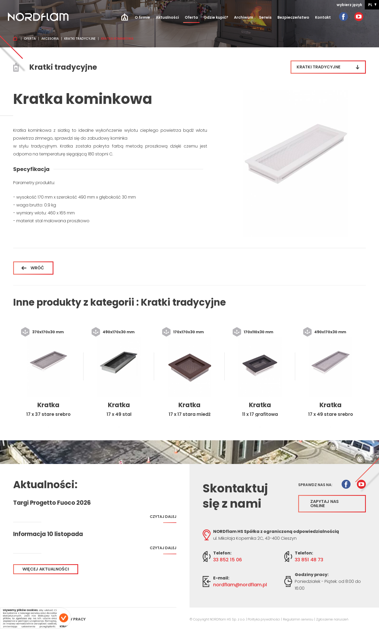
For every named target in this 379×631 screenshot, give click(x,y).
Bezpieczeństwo (293, 17)
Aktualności (167, 17)
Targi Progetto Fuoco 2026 (52, 503)
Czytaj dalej (163, 518)
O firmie (142, 17)
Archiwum (243, 17)
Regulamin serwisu (298, 619)
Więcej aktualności (45, 569)
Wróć (32, 268)
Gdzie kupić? (216, 17)
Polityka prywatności (264, 619)
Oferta (191, 17)
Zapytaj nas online (324, 503)
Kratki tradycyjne (80, 39)
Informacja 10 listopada (48, 534)
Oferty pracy (72, 619)
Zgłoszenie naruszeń (332, 619)
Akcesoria (50, 39)
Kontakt (323, 17)
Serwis (265, 17)
